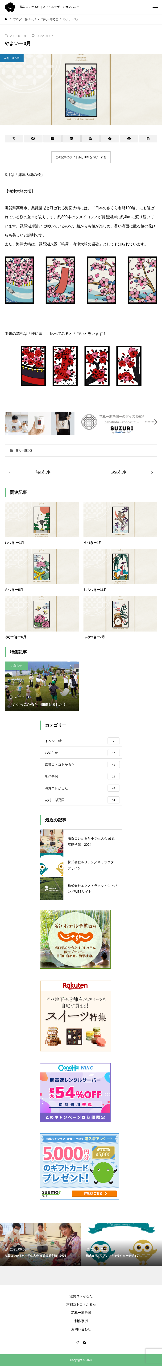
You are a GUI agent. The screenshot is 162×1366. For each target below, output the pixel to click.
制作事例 (81, 1321)
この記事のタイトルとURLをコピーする (80, 157)
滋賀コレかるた (81, 1296)
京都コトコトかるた (81, 1304)
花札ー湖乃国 (12, 58)
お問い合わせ (81, 1329)
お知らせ (16, 665)
